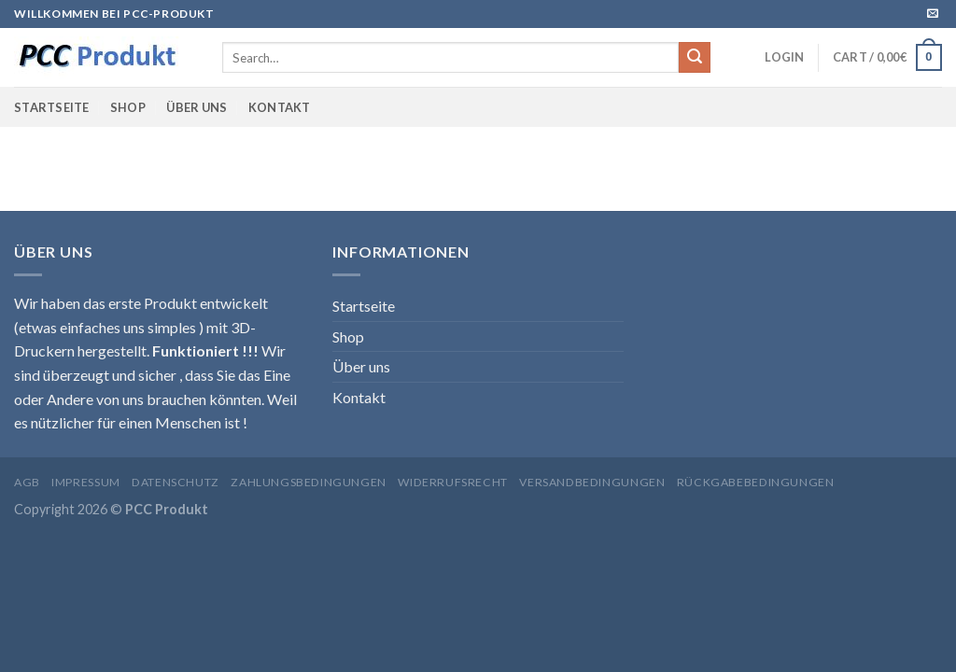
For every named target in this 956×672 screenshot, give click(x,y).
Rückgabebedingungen (756, 482)
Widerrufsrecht (453, 482)
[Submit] (694, 58)
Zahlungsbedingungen (309, 482)
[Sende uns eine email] (932, 14)
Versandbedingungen (592, 482)
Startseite (52, 107)
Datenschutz (175, 482)
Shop (128, 107)
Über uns (196, 107)
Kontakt (279, 107)
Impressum (85, 482)
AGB (27, 482)
